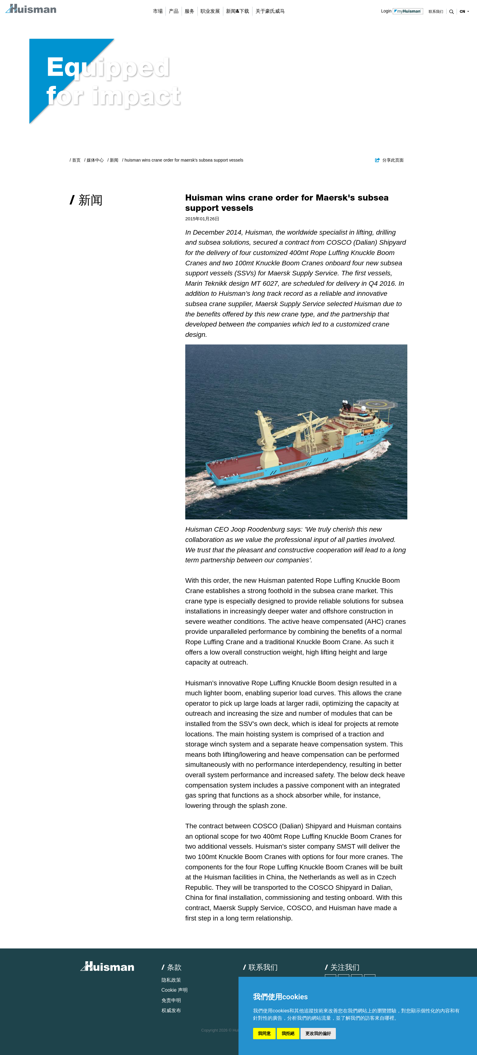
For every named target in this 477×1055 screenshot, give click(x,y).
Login (402, 10)
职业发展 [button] (210, 11)
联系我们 (436, 11)
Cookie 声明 (175, 990)
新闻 (114, 160)
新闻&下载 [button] (237, 11)
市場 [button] (158, 11)
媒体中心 (95, 160)
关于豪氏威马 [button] (270, 11)
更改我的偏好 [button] (318, 1033)
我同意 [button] (264, 1033)
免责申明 (171, 1000)
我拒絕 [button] (288, 1033)
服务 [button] (189, 11)
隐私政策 (171, 980)
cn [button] (463, 11)
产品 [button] (174, 11)
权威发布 (171, 1010)
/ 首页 (75, 160)
